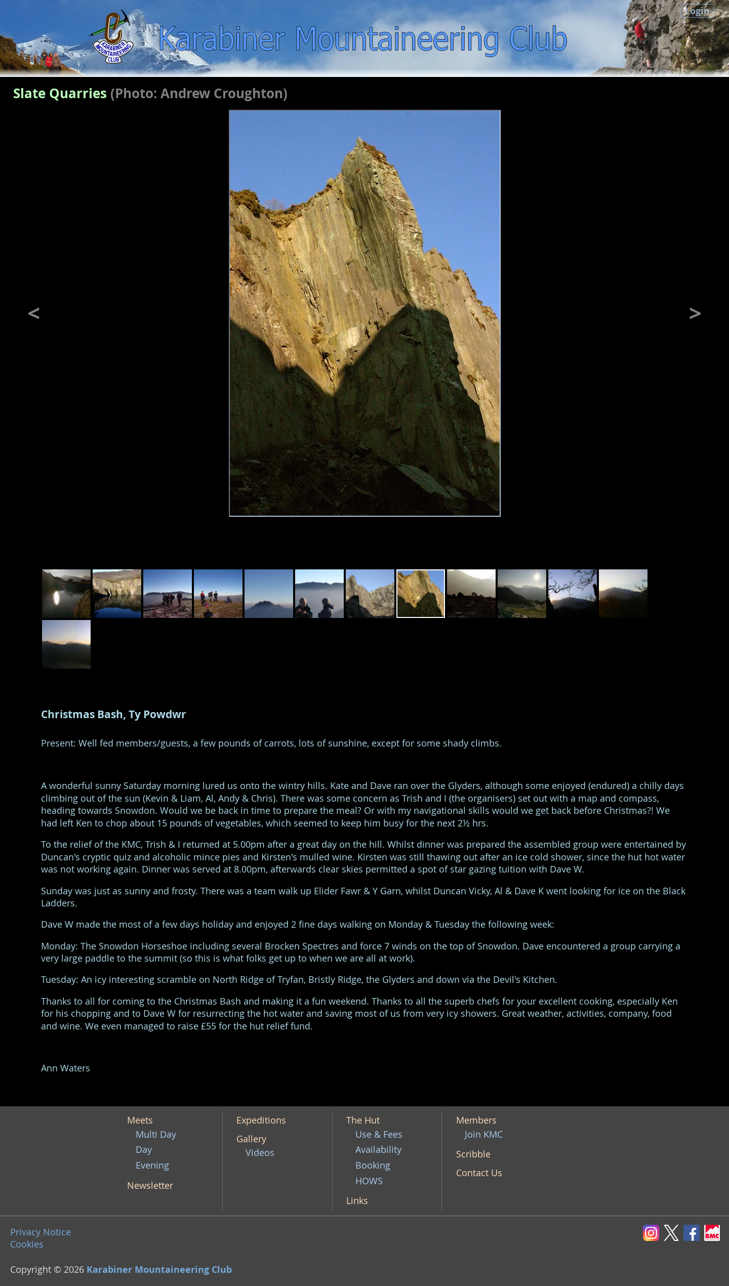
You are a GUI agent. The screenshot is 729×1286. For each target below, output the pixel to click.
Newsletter (150, 1185)
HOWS (369, 1181)
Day (144, 1149)
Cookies (27, 1244)
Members (476, 1120)
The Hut (363, 1120)
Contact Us (479, 1173)
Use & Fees (378, 1134)
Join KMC (484, 1134)
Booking (372, 1165)
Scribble (473, 1154)
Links (357, 1201)
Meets (140, 1120)
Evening (152, 1165)
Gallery (251, 1139)
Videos (260, 1152)
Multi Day (156, 1134)
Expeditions (261, 1120)
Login (697, 11)
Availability (378, 1149)
